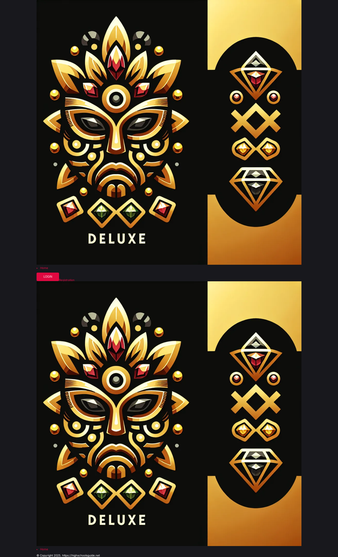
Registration (67, 279)
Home (44, 267)
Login (48, 276)
